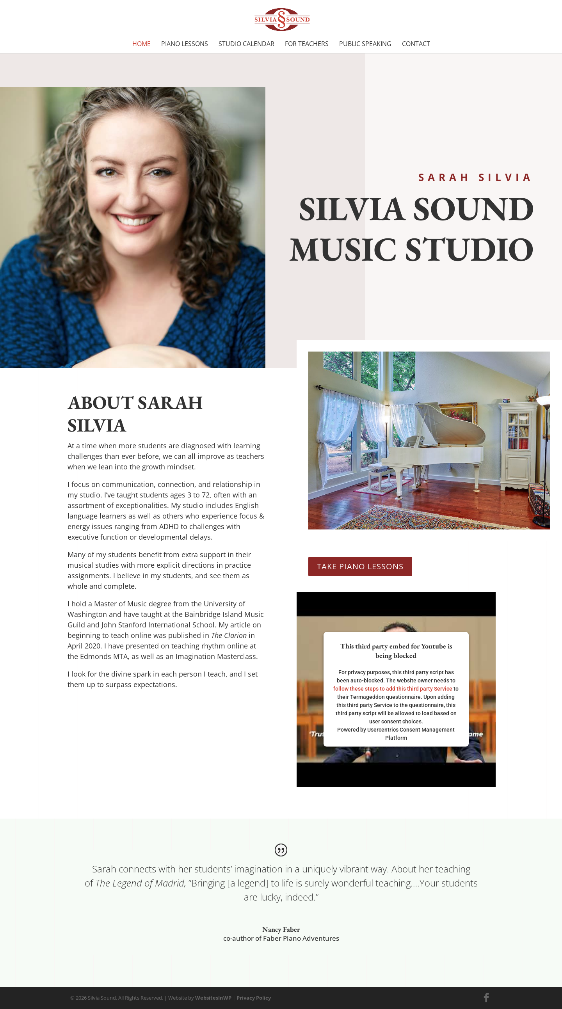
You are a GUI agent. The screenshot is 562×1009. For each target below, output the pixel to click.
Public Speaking (365, 44)
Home (141, 44)
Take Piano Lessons (360, 566)
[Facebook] (486, 997)
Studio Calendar (246, 44)
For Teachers (307, 44)
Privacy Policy (254, 997)
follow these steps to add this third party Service (392, 689)
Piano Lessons (184, 44)
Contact (416, 44)
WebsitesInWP (213, 997)
